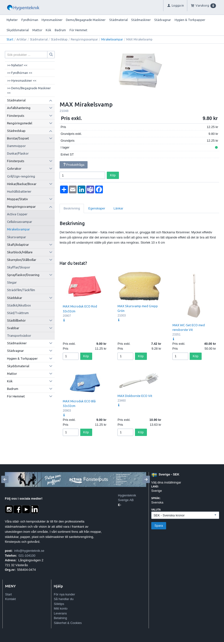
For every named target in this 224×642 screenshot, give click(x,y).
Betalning (60, 618)
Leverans (60, 613)
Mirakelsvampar (112, 39)
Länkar (118, 208)
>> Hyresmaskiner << (21, 80)
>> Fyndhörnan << (19, 72)
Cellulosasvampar (19, 221)
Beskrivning (71, 208)
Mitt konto (60, 608)
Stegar (12, 282)
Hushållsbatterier (19, 191)
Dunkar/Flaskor (18, 153)
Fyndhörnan (29, 19)
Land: (155, 486)
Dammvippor (16, 146)
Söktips (59, 604)
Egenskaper (96, 208)
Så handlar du (63, 599)
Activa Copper (17, 214)
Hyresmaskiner (52, 19)
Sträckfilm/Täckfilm (21, 290)
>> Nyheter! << (17, 65)
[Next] (146, 479)
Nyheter (12, 19)
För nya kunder (64, 594)
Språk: (156, 498)
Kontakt (10, 599)
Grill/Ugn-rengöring (21, 176)
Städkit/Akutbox (19, 305)
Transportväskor (19, 335)
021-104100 (26, 555)
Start (10, 39)
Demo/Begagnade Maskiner (86, 19)
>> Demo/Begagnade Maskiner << (29, 90)
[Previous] (5, 479)
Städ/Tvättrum (18, 313)
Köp (113, 175)
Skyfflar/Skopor (18, 267)
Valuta (156, 509)
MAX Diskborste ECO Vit (134, 395)
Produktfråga (73, 165)
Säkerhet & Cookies (68, 623)
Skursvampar (16, 237)
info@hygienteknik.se (29, 551)
